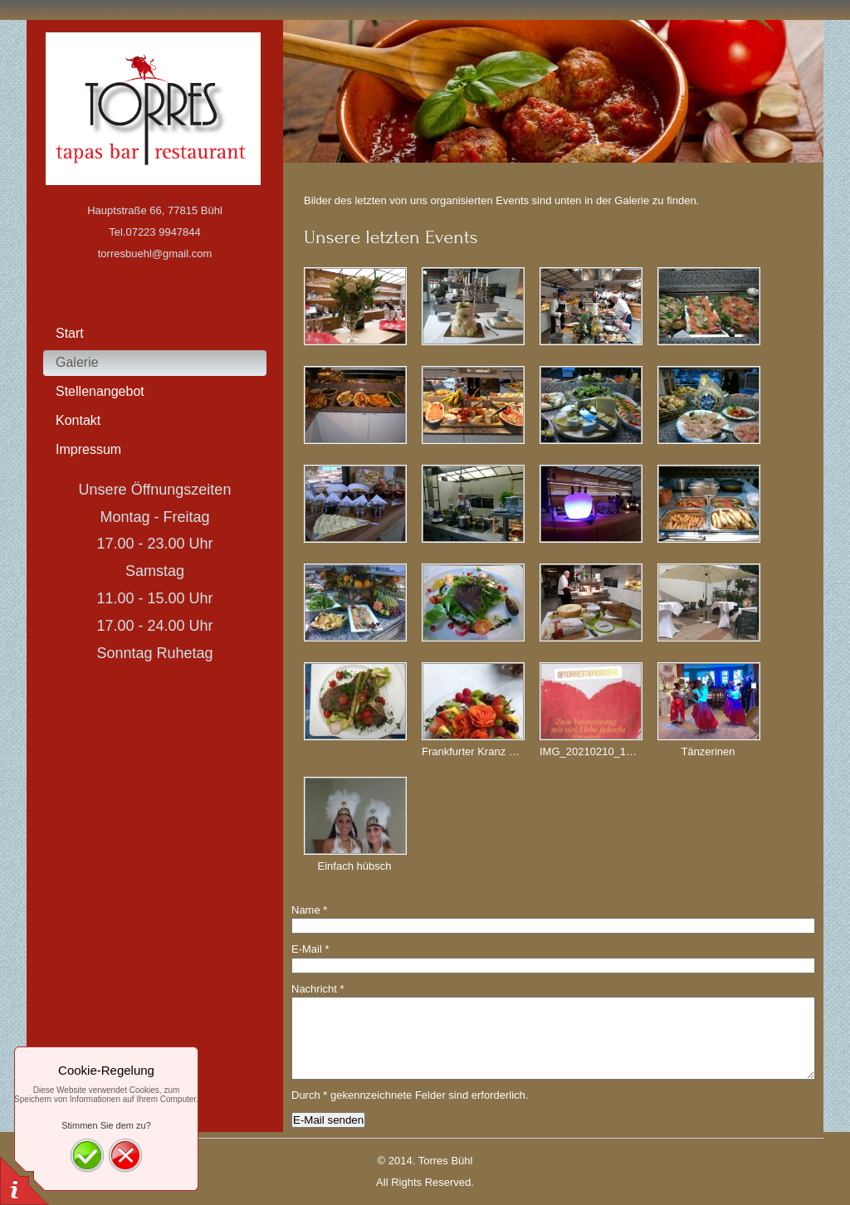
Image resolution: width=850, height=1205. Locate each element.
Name (309, 910)
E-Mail (310, 949)
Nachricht (317, 989)
